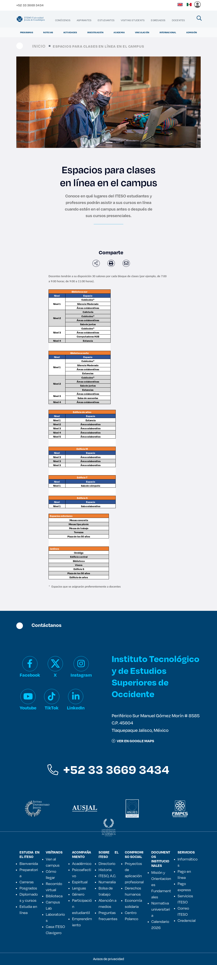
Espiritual (80, 882)
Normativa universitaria (160, 909)
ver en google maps (133, 740)
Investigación (95, 32)
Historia (105, 869)
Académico (81, 863)
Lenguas (79, 888)
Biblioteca (54, 896)
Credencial (187, 920)
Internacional (168, 32)
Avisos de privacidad (108, 958)
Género (78, 894)
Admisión (191, 32)
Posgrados (28, 888)
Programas (26, 32)
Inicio (39, 46)
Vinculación (142, 32)
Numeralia (107, 882)
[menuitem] (63, 20)
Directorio (107, 863)
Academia (119, 32)
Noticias (48, 32)
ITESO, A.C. (107, 875)
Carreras (26, 882)
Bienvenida (28, 863)
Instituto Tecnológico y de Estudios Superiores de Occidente (155, 676)
